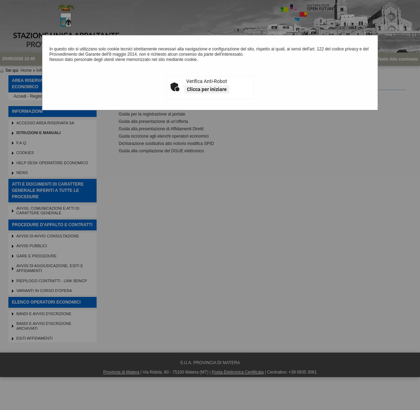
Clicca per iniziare (207, 89)
